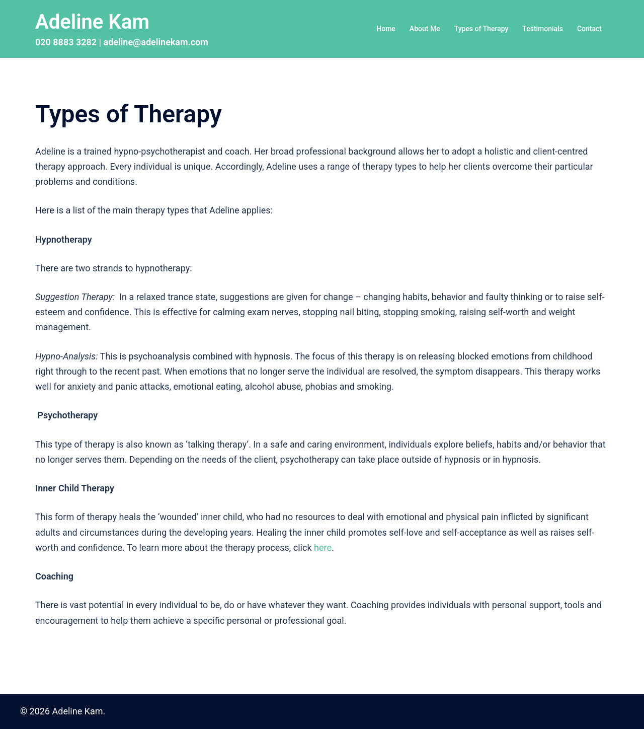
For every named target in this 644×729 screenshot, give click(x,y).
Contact (589, 29)
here (323, 547)
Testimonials (542, 29)
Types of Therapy (481, 29)
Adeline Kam (92, 22)
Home (385, 29)
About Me (425, 29)
